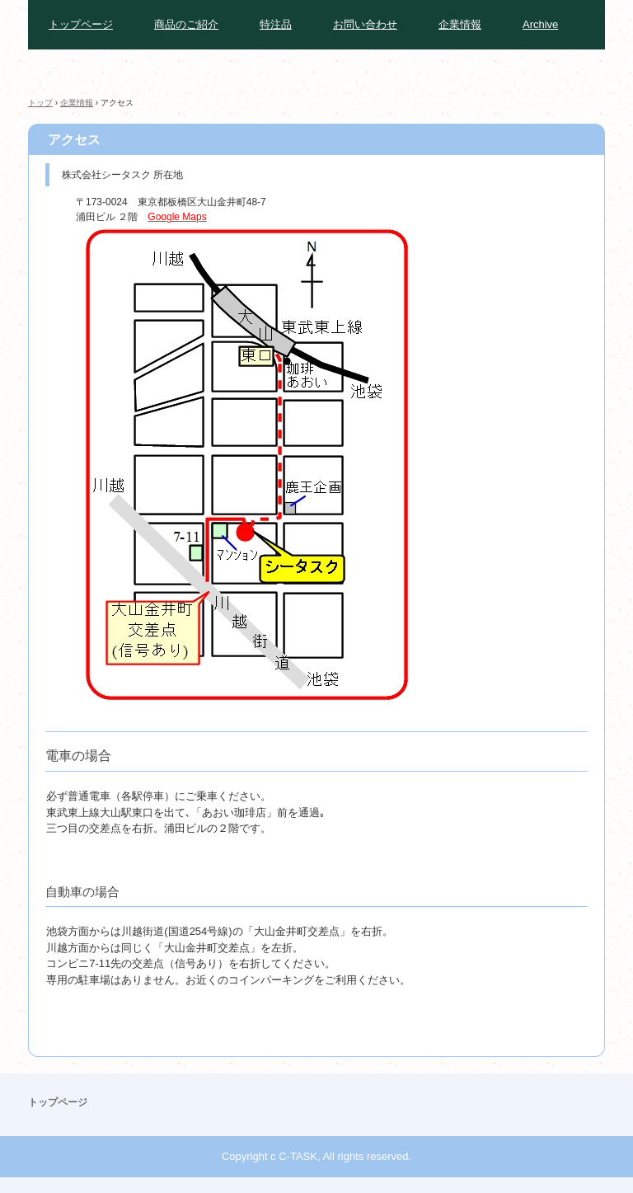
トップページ (81, 24)
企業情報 (459, 24)
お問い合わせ (365, 24)
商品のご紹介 (186, 24)
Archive (540, 24)
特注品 (276, 24)
